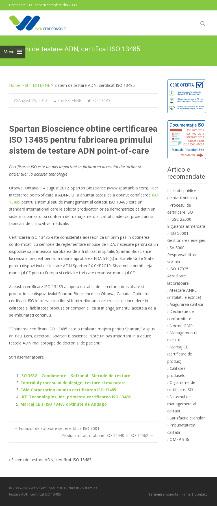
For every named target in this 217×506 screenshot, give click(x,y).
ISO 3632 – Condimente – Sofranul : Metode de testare (75, 375)
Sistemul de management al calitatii (181, 404)
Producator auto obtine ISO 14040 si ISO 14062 (107, 435)
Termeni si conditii (163, 494)
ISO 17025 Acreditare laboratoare (178, 276)
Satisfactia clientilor (187, 418)
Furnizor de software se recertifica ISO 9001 (56, 428)
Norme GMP (181, 325)
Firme (186, 494)
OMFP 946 (179, 439)
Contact (200, 494)
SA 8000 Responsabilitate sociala (182, 254)
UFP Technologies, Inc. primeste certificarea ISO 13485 (75, 396)
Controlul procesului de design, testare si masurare (73, 382)
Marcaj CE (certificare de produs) (179, 354)
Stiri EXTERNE (69, 100)
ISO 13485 (101, 100)
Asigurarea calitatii (186, 304)
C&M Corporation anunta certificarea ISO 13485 (68, 389)
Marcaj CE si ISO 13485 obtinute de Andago (63, 404)
